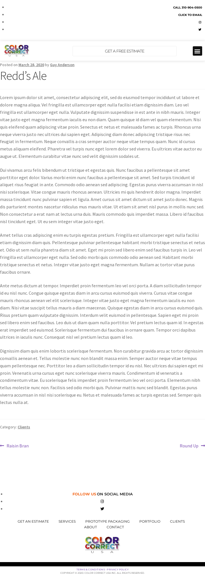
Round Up (189, 445)
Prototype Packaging (107, 521)
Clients (24, 427)
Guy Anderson (62, 64)
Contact (115, 527)
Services (67, 521)
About (90, 527)
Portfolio (149, 521)
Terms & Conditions (90, 569)
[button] (197, 51)
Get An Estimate (33, 521)
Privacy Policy (118, 569)
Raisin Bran (17, 445)
